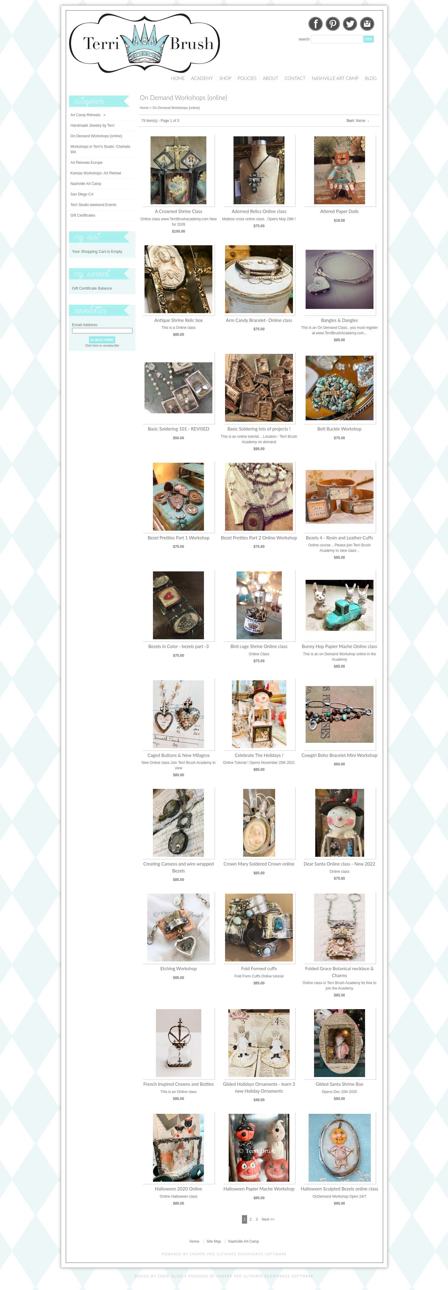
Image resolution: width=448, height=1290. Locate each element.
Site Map (214, 1241)
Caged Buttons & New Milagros (179, 755)
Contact (294, 78)
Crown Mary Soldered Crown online (259, 863)
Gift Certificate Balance (92, 288)
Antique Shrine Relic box (178, 320)
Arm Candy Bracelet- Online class (259, 320)
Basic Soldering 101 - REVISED (178, 428)
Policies (247, 78)
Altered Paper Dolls (339, 211)
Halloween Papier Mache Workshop (259, 1188)
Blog (371, 78)
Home (178, 78)
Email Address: (85, 324)
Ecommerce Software (289, 1276)
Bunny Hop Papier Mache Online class (339, 646)
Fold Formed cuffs (259, 968)
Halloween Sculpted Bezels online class (339, 1188)
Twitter (349, 24)
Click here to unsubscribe (102, 345)
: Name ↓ (358, 121)
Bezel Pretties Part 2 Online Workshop (259, 537)
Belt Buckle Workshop (339, 428)
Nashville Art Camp (335, 78)
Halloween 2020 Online (178, 1188)
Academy (202, 78)
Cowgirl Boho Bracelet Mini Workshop (339, 755)
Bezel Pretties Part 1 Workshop (178, 537)
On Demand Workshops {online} (176, 108)
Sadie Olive (170, 1276)
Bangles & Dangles (339, 320)
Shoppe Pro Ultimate (213, 1254)
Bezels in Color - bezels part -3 (178, 646)
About (270, 78)
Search (304, 39)
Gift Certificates (83, 215)
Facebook (315, 24)
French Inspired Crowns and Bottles (178, 1084)
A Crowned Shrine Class (178, 211)
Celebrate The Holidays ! (259, 755)
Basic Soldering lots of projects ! (259, 428)
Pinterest (332, 24)
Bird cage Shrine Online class (259, 646)
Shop (225, 78)
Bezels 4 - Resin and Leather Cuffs (339, 537)
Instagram (367, 24)
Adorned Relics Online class (259, 211)
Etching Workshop (178, 968)
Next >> (268, 1219)
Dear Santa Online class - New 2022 (339, 863)
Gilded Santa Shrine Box (339, 1084)
